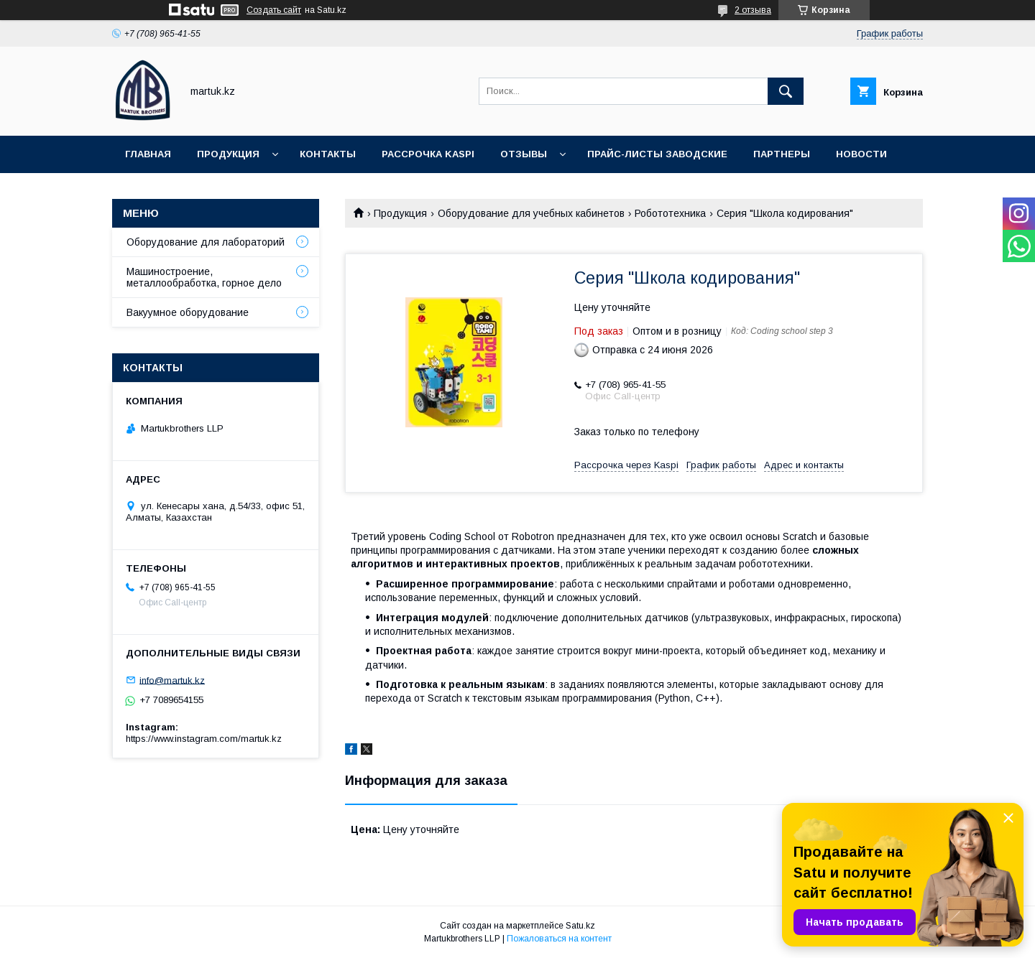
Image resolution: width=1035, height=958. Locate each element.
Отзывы (523, 154)
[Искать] (786, 91)
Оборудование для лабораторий (205, 242)
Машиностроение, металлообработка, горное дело (204, 277)
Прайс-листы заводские (657, 154)
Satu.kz (580, 926)
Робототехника (670, 213)
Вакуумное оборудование (187, 312)
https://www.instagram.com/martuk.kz (204, 738)
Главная (148, 154)
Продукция (228, 154)
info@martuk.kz (172, 679)
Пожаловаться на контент (559, 939)
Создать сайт (274, 10)
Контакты (328, 154)
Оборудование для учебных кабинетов (531, 213)
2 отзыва (753, 10)
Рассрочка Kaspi (428, 154)
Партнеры (781, 154)
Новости (861, 154)
